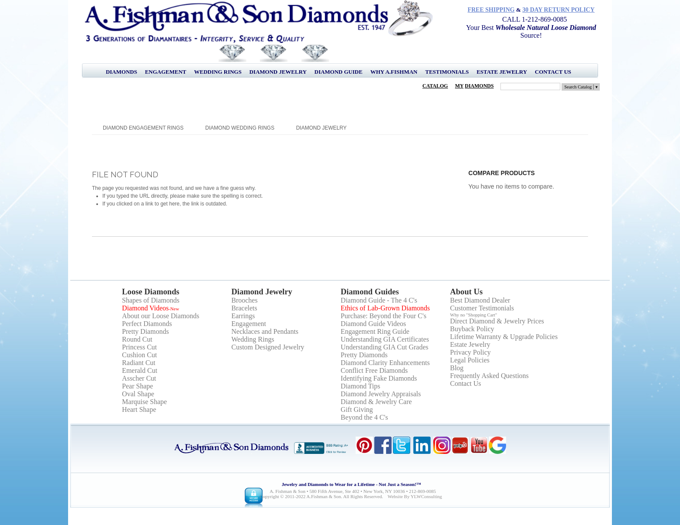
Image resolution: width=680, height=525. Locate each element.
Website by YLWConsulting (415, 496)
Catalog (435, 86)
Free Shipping (491, 10)
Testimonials (446, 71)
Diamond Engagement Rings (143, 128)
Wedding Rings (218, 71)
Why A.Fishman (394, 71)
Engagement (165, 71)
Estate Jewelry (502, 71)
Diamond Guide (338, 71)
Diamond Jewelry (278, 71)
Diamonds (121, 71)
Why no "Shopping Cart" (473, 314)
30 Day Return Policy (559, 10)
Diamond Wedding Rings (239, 128)
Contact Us (553, 71)
